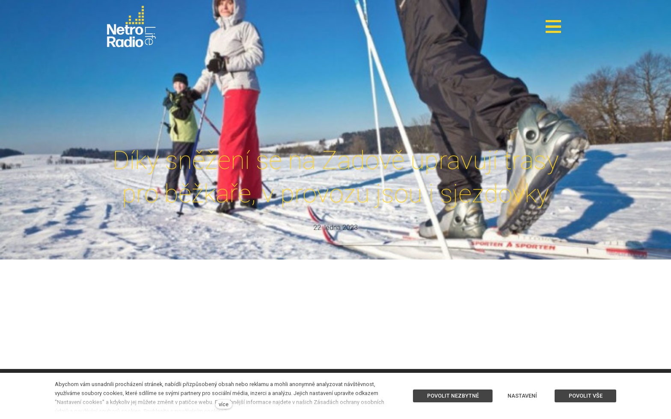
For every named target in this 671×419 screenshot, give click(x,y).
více (224, 404)
